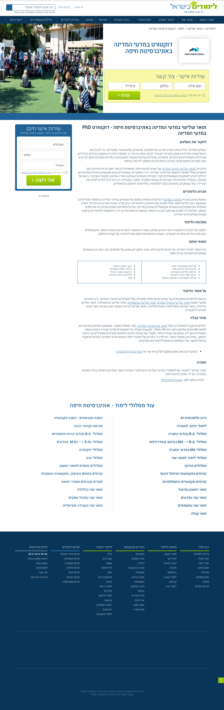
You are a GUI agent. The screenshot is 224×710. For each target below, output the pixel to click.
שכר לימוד (203, 563)
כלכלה (141, 563)
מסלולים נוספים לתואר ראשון (81, 465)
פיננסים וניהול (105, 577)
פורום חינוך (74, 572)
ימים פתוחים (202, 577)
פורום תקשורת (72, 563)
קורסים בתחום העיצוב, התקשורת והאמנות (72, 473)
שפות (109, 563)
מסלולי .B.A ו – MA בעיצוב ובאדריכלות (177, 442)
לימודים (211, 28)
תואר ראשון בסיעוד (192, 489)
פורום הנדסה (73, 577)
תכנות (109, 582)
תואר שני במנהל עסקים (85, 497)
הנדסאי (103, 19)
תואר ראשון (207, 19)
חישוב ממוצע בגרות (37, 559)
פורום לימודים (202, 586)
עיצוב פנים (139, 605)
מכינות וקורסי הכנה (88, 426)
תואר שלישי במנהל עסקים (173, 302)
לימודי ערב (171, 586)
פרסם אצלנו (64, 7)
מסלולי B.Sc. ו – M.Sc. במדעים (80, 442)
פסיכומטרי (144, 19)
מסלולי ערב (94, 458)
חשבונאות (139, 582)
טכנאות (108, 600)
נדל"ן (109, 554)
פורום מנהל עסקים (70, 554)
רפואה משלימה (104, 605)
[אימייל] (124, 86)
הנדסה (141, 591)
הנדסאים (172, 572)
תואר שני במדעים (193, 497)
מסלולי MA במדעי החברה (187, 449)
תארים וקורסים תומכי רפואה (82, 481)
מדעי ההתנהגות (136, 568)
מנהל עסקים (138, 559)
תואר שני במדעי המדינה (152, 326)
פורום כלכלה (73, 568)
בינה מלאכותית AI (193, 418)
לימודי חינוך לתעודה (191, 426)
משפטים (140, 554)
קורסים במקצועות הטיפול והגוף (183, 473)
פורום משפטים (72, 559)
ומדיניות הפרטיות (163, 95)
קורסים (173, 582)
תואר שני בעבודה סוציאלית (83, 505)
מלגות (89, 19)
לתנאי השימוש (179, 95)
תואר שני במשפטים (192, 505)
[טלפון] (156, 86)
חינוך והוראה (137, 577)
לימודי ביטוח (106, 586)
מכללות (205, 572)
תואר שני (187, 19)
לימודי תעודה (166, 19)
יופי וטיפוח (106, 568)
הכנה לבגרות (122, 19)
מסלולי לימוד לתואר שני (189, 458)
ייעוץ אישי (16, 19)
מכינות (173, 568)
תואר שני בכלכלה (90, 489)
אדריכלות (139, 600)
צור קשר (43, 572)
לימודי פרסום (105, 595)
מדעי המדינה (137, 595)
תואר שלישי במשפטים (142, 302)
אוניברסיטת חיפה (171, 380)
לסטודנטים (42, 568)
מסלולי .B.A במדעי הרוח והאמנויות (77, 433)
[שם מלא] (189, 86)
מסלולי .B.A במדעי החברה (187, 433)
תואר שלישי (195, 28)
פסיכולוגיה (139, 609)
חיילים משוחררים (41, 19)
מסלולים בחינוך (195, 465)
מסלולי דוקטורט (91, 449)
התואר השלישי (172, 199)
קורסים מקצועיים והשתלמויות (184, 481)
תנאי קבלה (198, 513)
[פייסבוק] (109, 651)
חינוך (109, 572)
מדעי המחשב (137, 586)
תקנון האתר (41, 563)
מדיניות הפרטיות (39, 577)
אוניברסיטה (203, 568)
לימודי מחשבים (104, 614)
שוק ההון (107, 559)
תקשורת (140, 572)
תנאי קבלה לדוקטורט (129, 351)
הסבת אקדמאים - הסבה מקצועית (78, 418)
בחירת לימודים (70, 19)
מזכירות (108, 591)
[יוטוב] (116, 652)
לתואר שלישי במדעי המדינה (179, 168)
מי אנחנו (79, 7)
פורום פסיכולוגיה (71, 582)
